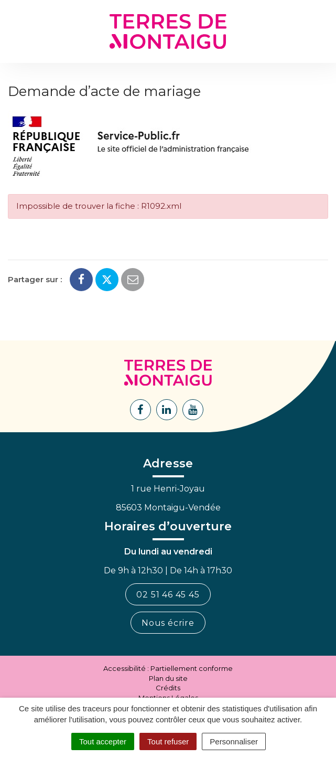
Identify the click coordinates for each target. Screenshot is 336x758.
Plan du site (168, 678)
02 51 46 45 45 (167, 595)
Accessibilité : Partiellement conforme (168, 668)
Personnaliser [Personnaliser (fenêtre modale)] (234, 741)
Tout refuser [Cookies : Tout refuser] (168, 741)
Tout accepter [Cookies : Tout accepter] (102, 741)
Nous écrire (168, 623)
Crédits (168, 688)
